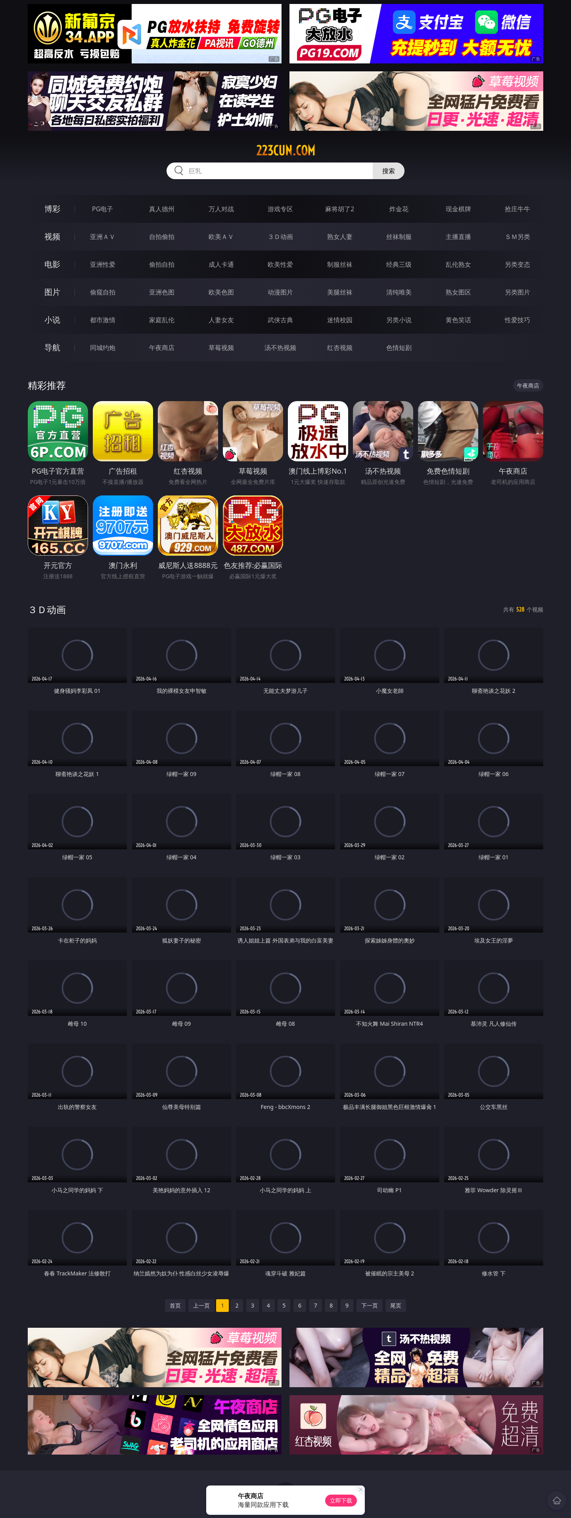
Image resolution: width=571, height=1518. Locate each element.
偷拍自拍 (161, 264)
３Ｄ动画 (280, 236)
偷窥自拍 (102, 292)
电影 (52, 264)
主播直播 (458, 236)
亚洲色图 (161, 292)
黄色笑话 (458, 319)
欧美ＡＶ (221, 236)
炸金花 (398, 209)
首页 (175, 1305)
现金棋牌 (458, 209)
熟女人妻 (340, 236)
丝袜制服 (399, 236)
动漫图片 (280, 292)
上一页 (201, 1305)
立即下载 (341, 1500)
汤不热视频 (280, 347)
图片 (52, 292)
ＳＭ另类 (517, 236)
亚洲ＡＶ (102, 236)
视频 (52, 236)
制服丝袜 (340, 264)
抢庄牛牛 (517, 209)
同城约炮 (102, 347)
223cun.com (285, 151)
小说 (52, 319)
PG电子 (102, 209)
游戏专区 (280, 209)
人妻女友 (221, 319)
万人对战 (221, 209)
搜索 (388, 170)
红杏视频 (340, 347)
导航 (52, 347)
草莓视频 (221, 347)
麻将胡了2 (339, 209)
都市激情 (102, 319)
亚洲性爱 (102, 264)
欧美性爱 (280, 264)
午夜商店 (161, 347)
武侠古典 (280, 319)
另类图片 (517, 292)
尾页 (395, 1305)
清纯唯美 (399, 292)
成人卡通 (221, 264)
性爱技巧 (517, 319)
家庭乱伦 (161, 319)
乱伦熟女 (458, 264)
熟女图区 (458, 292)
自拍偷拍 (161, 236)
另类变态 (517, 264)
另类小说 (399, 319)
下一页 (369, 1305)
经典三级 (399, 264)
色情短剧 (399, 347)
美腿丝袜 (340, 292)
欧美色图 (221, 292)
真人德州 (161, 209)
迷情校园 (340, 319)
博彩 (52, 208)
